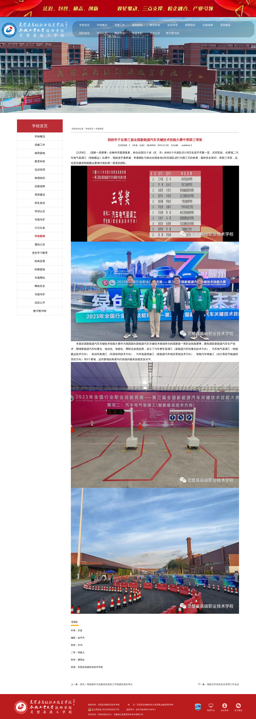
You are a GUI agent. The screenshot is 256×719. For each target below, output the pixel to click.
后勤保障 (208, 25)
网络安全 (119, 33)
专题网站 (40, 277)
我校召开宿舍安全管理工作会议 (223, 684)
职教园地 (40, 269)
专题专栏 (137, 33)
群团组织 (190, 25)
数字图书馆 (172, 33)
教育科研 (155, 25)
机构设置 (40, 261)
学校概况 (102, 25)
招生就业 (84, 33)
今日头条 (40, 227)
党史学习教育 (40, 252)
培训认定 (102, 33)
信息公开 (155, 33)
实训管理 (172, 25)
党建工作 (119, 25)
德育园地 (137, 25)
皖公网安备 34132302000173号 (103, 709)
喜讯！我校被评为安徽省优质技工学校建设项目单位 (106, 684)
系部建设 (225, 25)
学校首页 (84, 25)
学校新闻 (40, 236)
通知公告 (40, 244)
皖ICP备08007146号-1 (146, 709)
